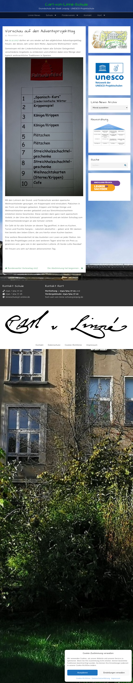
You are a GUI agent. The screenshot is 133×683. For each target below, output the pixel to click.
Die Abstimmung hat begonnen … (64, 268)
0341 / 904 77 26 (14, 294)
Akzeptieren (82, 673)
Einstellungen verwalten (114, 673)
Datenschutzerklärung (101, 678)
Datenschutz (54, 345)
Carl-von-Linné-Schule (66, 4)
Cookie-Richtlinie (83, 678)
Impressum (115, 678)
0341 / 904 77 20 (14, 291)
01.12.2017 (14, 40)
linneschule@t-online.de (18, 297)
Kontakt (39, 345)
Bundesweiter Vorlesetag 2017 (23, 268)
